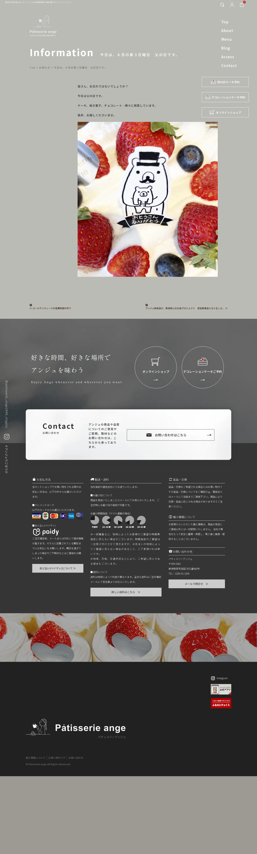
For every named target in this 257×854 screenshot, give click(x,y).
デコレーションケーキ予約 (225, 97)
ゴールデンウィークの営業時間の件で (51, 308)
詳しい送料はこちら (126, 592)
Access (227, 56)
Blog (225, 48)
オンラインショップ (225, 112)
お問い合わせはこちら (170, 435)
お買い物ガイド (57, 757)
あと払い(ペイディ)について (57, 568)
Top (225, 21)
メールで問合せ (197, 584)
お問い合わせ (75, 757)
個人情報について (35, 757)
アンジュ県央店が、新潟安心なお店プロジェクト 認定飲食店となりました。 (185, 308)
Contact (229, 65)
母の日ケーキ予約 (225, 82)
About (227, 30)
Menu (226, 39)
